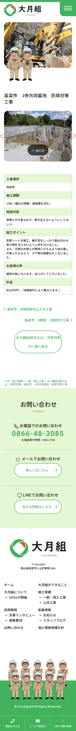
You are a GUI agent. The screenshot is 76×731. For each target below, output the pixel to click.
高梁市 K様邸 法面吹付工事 (47, 320)
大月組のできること (52, 584)
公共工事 (49, 602)
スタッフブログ (54, 620)
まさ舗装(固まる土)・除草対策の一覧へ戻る (38, 342)
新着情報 (44, 609)
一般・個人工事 (35, 381)
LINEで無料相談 (62, 722)
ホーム (9, 584)
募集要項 (15, 620)
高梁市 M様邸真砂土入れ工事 (29, 309)
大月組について (15, 591)
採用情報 (10, 609)
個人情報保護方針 (51, 627)
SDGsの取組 (18, 597)
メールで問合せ (37, 722)
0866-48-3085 (38, 434)
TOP (7, 381)
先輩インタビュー (22, 615)
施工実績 (17, 381)
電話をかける (12, 722)
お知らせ (49, 615)
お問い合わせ (14, 627)
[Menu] (68, 8)
